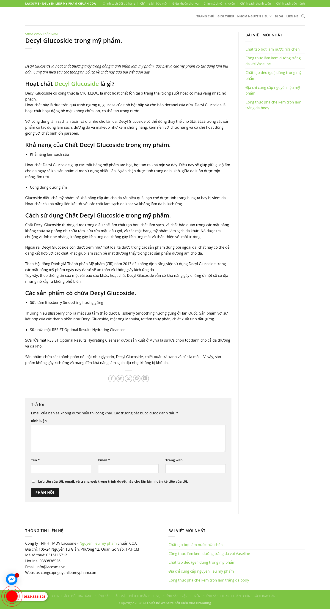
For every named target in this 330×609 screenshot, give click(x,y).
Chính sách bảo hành (290, 3)
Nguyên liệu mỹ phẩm (98, 543)
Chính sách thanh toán (255, 3)
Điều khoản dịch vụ (185, 3)
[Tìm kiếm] (303, 16)
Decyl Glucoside (76, 84)
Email (104, 460)
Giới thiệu (225, 16)
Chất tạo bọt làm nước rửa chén (272, 49)
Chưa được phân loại (41, 33)
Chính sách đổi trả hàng (119, 3)
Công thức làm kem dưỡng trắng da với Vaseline (273, 60)
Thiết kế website (160, 603)
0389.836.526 (34, 596)
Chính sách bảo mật (153, 3)
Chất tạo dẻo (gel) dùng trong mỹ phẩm (273, 75)
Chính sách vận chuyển (219, 3)
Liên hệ (292, 16)
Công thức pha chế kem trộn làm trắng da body (273, 105)
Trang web (174, 460)
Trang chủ (205, 16)
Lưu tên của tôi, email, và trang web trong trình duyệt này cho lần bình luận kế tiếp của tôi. (113, 481)
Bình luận (39, 421)
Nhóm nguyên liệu (254, 16)
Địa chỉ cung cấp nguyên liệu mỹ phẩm (272, 90)
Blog (279, 16)
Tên (35, 460)
